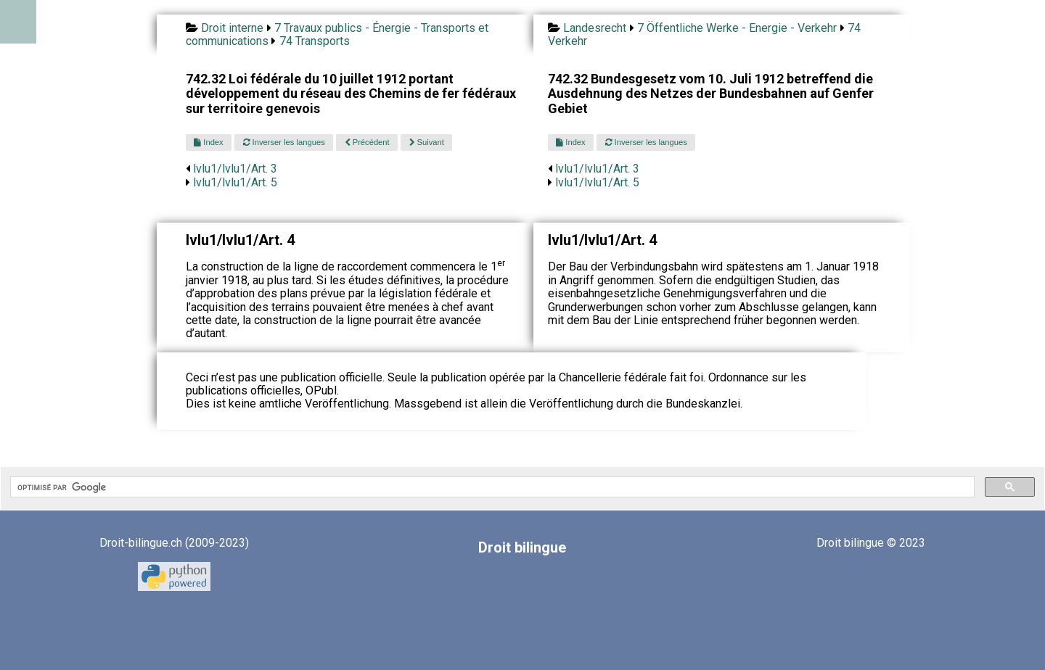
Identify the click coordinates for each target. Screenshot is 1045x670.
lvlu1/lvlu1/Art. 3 (235, 168)
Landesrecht (594, 28)
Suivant (426, 142)
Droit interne (232, 28)
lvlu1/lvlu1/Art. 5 (235, 182)
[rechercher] (490, 487)
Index (208, 142)
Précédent (367, 142)
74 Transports (314, 41)
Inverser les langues (284, 142)
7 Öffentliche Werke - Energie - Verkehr (737, 28)
